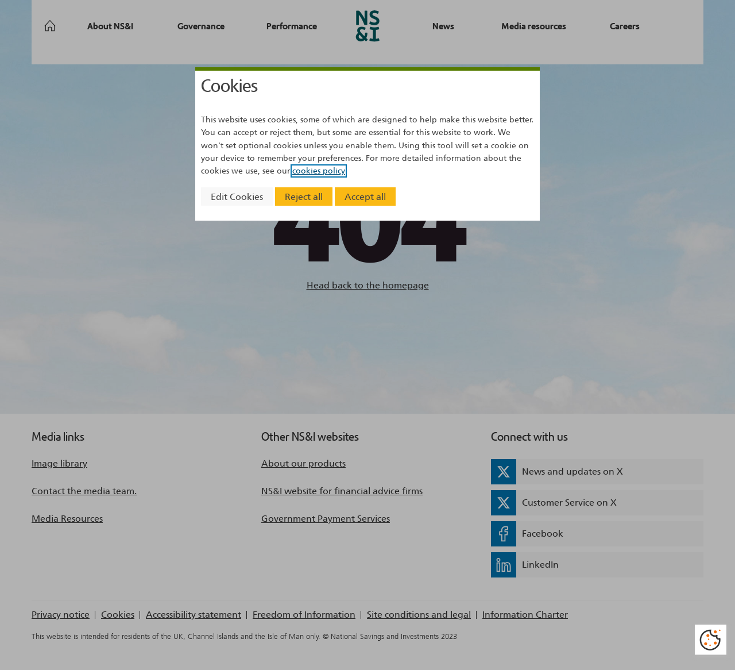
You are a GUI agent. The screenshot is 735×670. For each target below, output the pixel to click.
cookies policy (318, 171)
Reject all (304, 196)
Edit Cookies (237, 196)
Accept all (365, 196)
